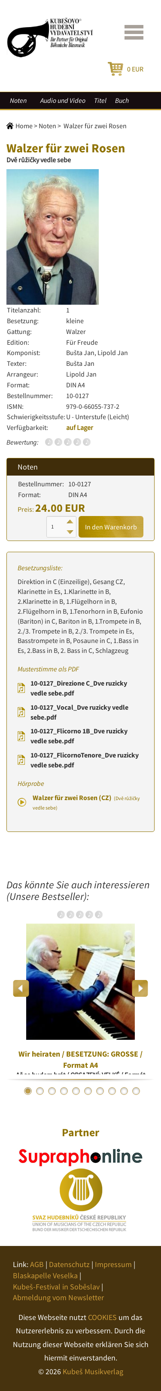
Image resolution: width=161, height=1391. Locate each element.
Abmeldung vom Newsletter (58, 1297)
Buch (122, 100)
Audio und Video (62, 100)
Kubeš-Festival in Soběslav (56, 1287)
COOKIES (102, 1317)
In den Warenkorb (111, 526)
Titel (100, 100)
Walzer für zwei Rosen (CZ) (86, 802)
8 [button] (112, 1091)
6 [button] (88, 1091)
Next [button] (139, 988)
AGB (37, 1264)
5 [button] (76, 1091)
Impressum (113, 1264)
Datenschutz (69, 1264)
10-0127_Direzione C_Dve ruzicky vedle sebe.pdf (78, 688)
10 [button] (136, 1091)
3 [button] (52, 1091)
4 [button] (64, 1091)
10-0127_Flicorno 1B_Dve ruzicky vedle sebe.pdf (79, 735)
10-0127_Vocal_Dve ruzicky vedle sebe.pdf (79, 712)
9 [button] (124, 1091)
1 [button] (27, 1091)
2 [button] (40, 1091)
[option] (80, 988)
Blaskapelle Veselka (45, 1275)
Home (24, 125)
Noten (18, 100)
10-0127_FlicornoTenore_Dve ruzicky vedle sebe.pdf (84, 760)
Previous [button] (21, 988)
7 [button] (100, 1091)
